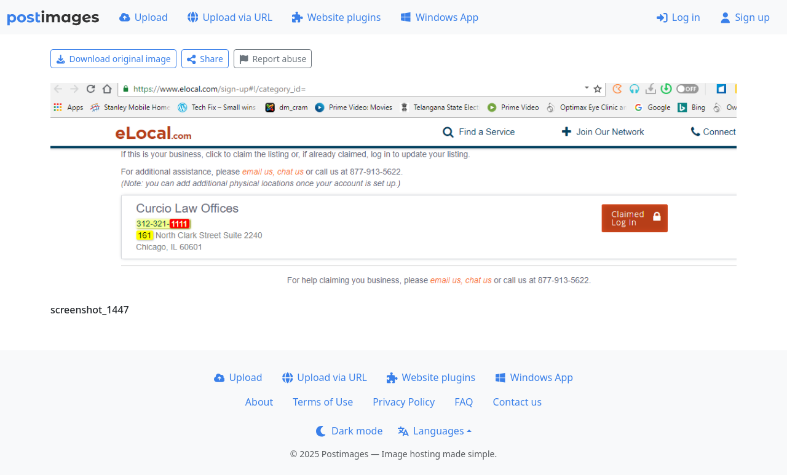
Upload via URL (230, 17)
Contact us (517, 402)
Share (205, 59)
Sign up (745, 17)
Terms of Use (323, 402)
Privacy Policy (404, 402)
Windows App (439, 17)
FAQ (463, 402)
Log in (678, 17)
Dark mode (349, 431)
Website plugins (336, 17)
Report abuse (272, 59)
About (259, 402)
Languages (431, 431)
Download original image (113, 59)
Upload (143, 17)
